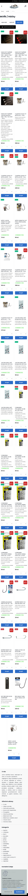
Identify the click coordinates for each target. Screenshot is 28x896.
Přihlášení (16, 1)
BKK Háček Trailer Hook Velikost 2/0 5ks (20, 698)
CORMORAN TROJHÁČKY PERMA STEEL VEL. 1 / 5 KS (6, 554)
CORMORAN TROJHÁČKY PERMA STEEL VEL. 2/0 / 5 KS (6, 504)
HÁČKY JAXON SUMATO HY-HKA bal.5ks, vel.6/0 (5, 222)
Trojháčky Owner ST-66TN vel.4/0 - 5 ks (7, 176)
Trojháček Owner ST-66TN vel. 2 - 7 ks (7, 318)
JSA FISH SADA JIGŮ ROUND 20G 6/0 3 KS (6, 408)
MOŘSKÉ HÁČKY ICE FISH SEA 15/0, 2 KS (20, 602)
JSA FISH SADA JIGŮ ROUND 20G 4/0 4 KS (6, 363)
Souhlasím (19, 892)
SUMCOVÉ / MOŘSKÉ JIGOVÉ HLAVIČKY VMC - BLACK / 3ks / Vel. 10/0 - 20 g (6, 54)
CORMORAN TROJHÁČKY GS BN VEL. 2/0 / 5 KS (20, 409)
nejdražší (11, 22)
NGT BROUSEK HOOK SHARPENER (6, 697)
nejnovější (19, 22)
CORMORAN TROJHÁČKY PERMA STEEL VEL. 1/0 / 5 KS (20, 504)
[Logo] (14, 6)
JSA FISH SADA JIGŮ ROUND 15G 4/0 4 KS (20, 318)
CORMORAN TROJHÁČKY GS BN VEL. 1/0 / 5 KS (6, 457)
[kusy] (7, 85)
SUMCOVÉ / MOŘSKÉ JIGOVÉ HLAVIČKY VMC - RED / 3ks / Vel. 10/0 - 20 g (21, 54)
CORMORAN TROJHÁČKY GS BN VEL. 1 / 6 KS (20, 457)
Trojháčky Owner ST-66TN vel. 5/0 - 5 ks (21, 176)
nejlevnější (4, 22)
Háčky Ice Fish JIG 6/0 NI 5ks (20, 650)
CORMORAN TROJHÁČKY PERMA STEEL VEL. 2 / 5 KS (20, 554)
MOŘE (7, 11)
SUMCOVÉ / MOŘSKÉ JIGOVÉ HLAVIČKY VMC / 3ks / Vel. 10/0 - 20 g (6, 116)
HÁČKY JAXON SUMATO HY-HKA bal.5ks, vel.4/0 (12, 742)
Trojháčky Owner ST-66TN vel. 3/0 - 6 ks (21, 270)
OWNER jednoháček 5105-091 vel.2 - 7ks (6, 270)
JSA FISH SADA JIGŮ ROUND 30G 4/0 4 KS (20, 363)
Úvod (2, 11)
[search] (25, 6)
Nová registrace (23, 1)
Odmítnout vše (8, 892)
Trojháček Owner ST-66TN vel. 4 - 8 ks (21, 114)
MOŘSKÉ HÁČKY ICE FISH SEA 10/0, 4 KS (6, 650)
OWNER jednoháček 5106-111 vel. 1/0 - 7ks (6, 602)
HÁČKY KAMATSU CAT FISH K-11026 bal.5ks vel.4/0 (21, 222)
